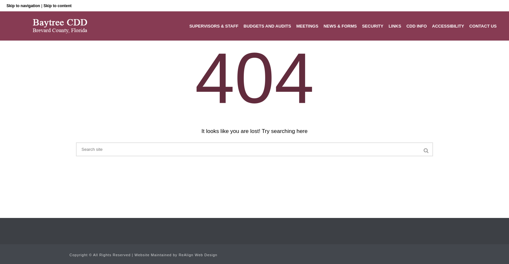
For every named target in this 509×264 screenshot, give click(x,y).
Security (372, 26)
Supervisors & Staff (213, 26)
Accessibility (448, 26)
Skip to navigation (23, 6)
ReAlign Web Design (198, 255)
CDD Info (416, 26)
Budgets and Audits (267, 26)
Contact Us (483, 26)
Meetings (307, 26)
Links (395, 26)
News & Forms (340, 26)
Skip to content (57, 6)
